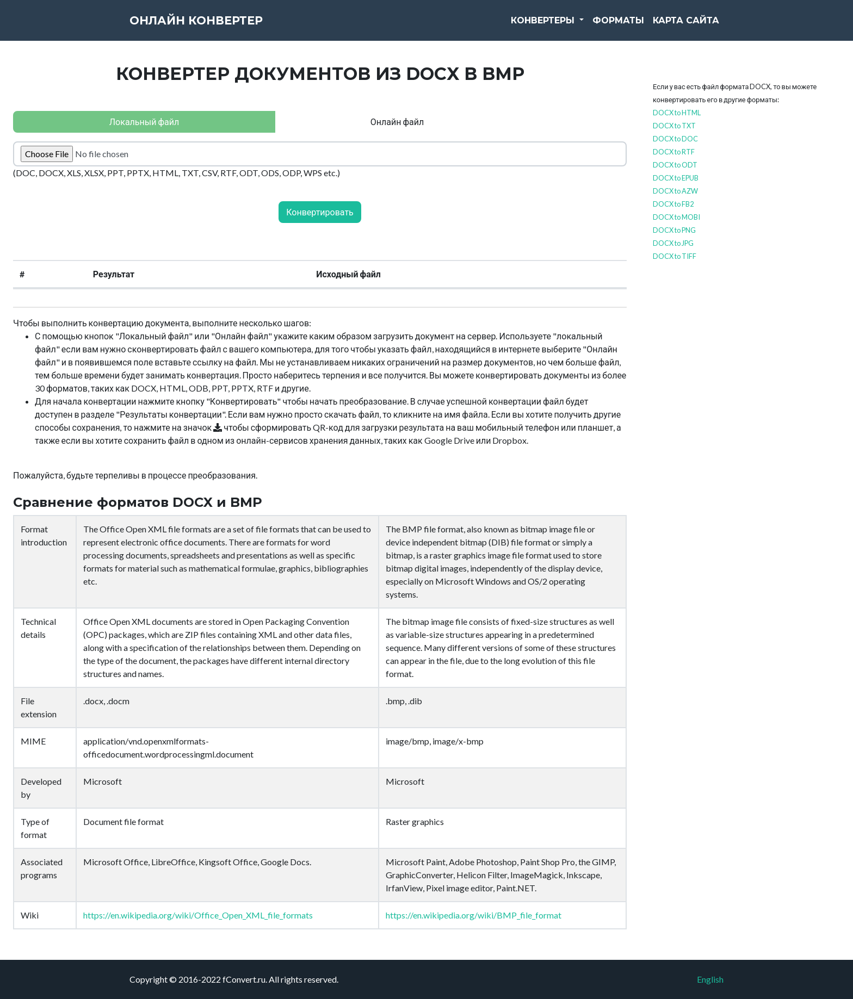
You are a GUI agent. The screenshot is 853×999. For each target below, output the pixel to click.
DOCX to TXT (674, 125)
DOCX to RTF (674, 151)
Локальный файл (144, 121)
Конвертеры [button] (544, 27)
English (710, 979)
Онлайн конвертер (216, 27)
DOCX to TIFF (674, 256)
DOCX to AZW (675, 191)
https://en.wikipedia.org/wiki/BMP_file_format (473, 915)
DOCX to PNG (674, 230)
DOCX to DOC (675, 138)
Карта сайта (686, 27)
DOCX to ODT (675, 164)
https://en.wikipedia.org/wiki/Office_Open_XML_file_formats (198, 915)
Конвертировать (320, 212)
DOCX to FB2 (673, 204)
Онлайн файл (397, 121)
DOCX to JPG (673, 243)
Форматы (618, 27)
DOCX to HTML (677, 112)
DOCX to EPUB (676, 177)
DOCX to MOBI (676, 217)
